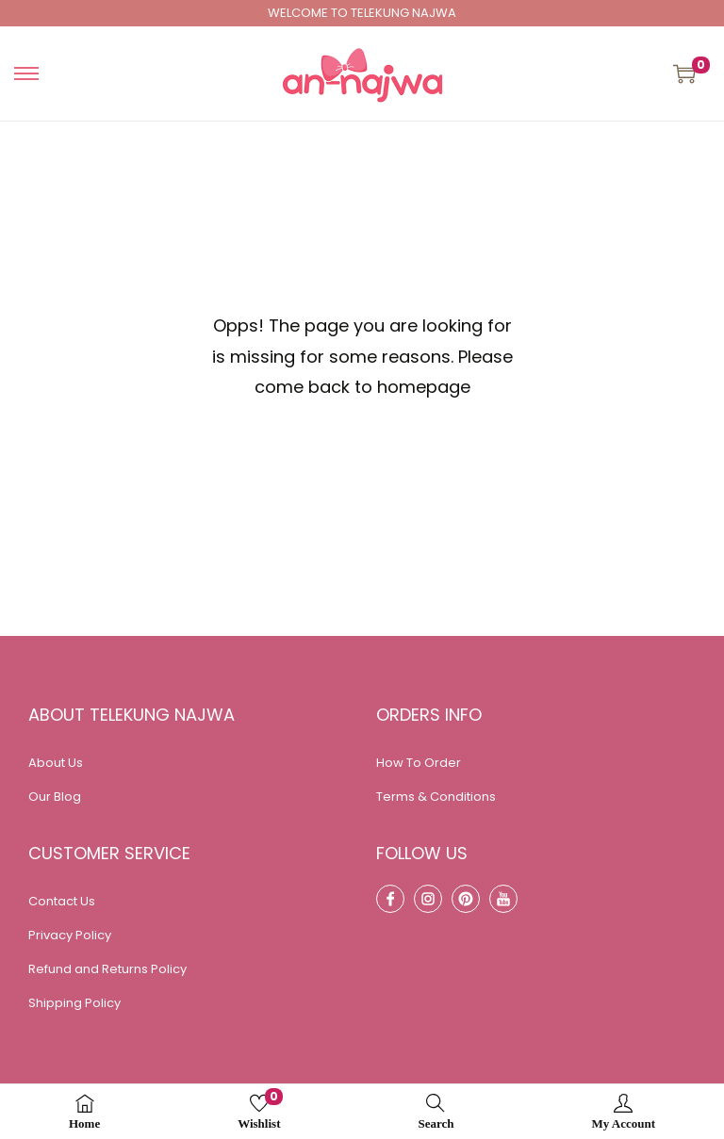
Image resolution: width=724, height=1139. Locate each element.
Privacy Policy (69, 935)
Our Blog (54, 796)
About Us (55, 763)
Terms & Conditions (436, 796)
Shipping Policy (74, 1003)
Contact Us (61, 901)
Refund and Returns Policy (107, 969)
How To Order (418, 763)
